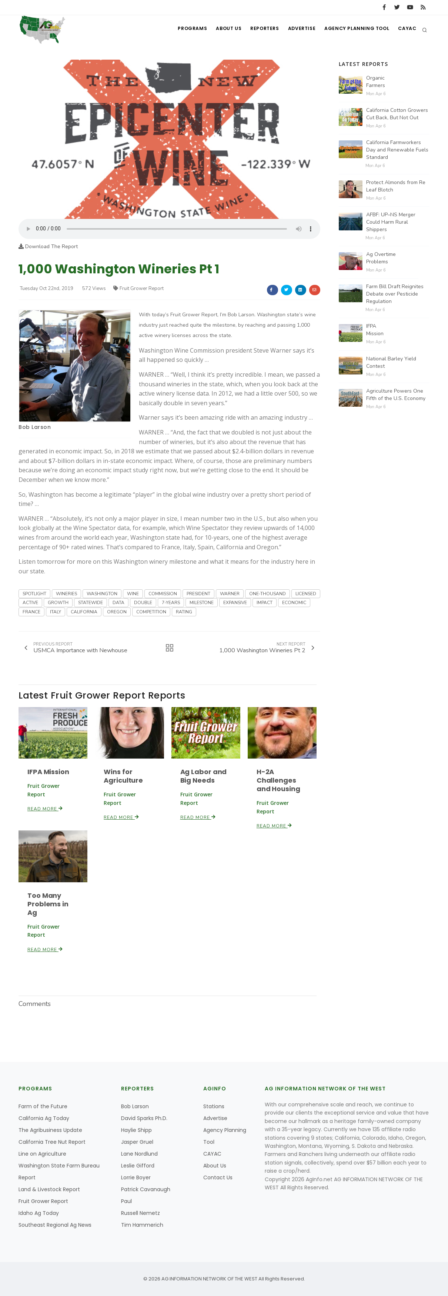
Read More (45, 809)
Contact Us (218, 1177)
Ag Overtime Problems (381, 258)
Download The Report (48, 246)
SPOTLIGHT (34, 594)
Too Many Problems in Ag (47, 904)
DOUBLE (143, 603)
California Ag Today (44, 1118)
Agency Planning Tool (354, 30)
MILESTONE (202, 603)
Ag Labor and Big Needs (203, 776)
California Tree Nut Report (52, 1142)
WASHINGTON (102, 594)
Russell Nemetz (140, 1213)
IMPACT (265, 603)
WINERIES (66, 594)
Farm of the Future (43, 1106)
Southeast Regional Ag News (55, 1225)
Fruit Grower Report (138, 288)
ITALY (55, 612)
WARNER (230, 594)
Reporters (258, 30)
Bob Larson (35, 427)
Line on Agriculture (42, 1153)
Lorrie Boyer (136, 1177)
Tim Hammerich (142, 1225)
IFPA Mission (48, 771)
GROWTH (58, 603)
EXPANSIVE (235, 603)
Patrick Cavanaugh (145, 1189)
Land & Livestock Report (49, 1189)
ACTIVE (30, 603)
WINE (133, 594)
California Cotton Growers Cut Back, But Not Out (397, 114)
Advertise (298, 30)
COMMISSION (162, 594)
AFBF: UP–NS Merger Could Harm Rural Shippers (390, 222)
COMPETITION (151, 612)
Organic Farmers (375, 81)
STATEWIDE (90, 603)
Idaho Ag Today (39, 1213)
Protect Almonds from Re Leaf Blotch (395, 186)
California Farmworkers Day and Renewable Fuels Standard (397, 150)
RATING (184, 612)
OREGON (117, 612)
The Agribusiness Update (50, 1130)
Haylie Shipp (136, 1130)
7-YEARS (171, 603)
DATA (118, 603)
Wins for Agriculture (123, 776)
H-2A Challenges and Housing (278, 780)
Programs (182, 30)
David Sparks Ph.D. (144, 1118)
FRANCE (31, 612)
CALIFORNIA (84, 612)
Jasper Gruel (137, 1142)
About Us (220, 30)
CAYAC (406, 30)
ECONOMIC (294, 603)
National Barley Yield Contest (391, 362)
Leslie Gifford (137, 1165)
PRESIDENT (198, 594)
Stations (213, 1106)
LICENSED (305, 594)
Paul (126, 1201)
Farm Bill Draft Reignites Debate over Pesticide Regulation (395, 294)
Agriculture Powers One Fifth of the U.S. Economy (395, 394)
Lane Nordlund (139, 1153)
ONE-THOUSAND (267, 594)
